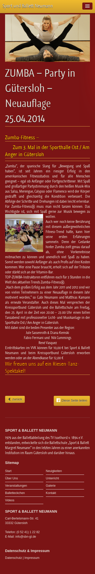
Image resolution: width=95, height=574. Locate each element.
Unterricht (52, 478)
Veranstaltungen (16, 485)
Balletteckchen (15, 493)
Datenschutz (13, 558)
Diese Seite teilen (71, 400)
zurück (15, 399)
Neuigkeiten (54, 471)
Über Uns (11, 478)
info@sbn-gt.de (25, 536)
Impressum (32, 558)
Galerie (51, 485)
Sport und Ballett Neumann (28, 6)
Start (8, 471)
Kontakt (51, 493)
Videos (9, 500)
